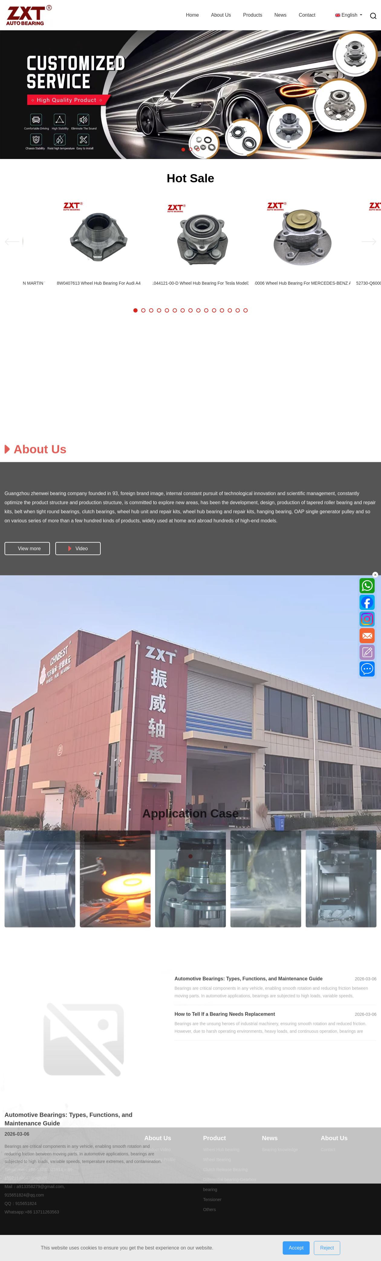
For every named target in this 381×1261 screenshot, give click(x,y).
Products (252, 15)
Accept (296, 1247)
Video (78, 832)
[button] (183, 149)
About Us (221, 15)
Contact (307, 15)
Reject (327, 1247)
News (281, 15)
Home (192, 15)
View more (29, 832)
